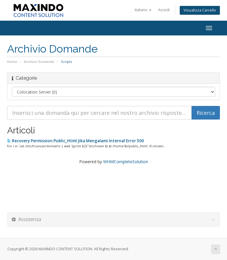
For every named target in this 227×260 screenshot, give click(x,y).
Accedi (164, 9)
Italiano (143, 9)
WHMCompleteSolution (125, 161)
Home (12, 61)
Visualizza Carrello (200, 10)
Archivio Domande (39, 61)
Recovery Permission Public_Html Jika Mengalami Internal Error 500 (75, 140)
